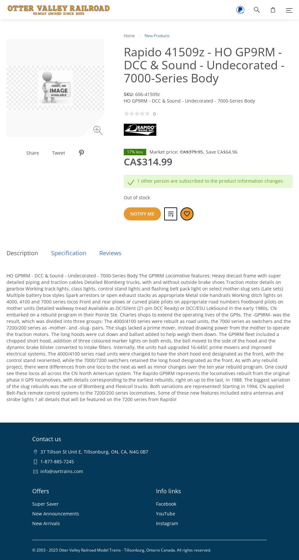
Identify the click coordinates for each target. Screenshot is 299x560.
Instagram (167, 523)
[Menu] (289, 10)
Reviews (110, 253)
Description (22, 253)
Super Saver (45, 504)
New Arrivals (46, 523)
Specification (68, 253)
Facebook (166, 504)
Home (129, 35)
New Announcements (55, 514)
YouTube (165, 514)
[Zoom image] (98, 131)
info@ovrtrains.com (61, 471)
